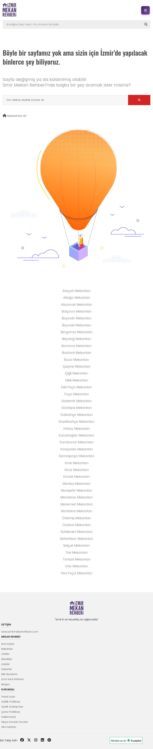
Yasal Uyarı (8, 696)
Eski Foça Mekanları (76, 387)
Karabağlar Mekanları (76, 435)
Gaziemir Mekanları (76, 401)
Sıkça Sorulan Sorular (14, 722)
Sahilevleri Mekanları (77, 531)
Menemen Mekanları (76, 504)
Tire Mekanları (77, 552)
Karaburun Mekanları (77, 442)
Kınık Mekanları (76, 463)
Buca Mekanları (76, 359)
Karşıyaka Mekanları (76, 449)
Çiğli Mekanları (76, 373)
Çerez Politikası (10, 712)
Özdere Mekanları (77, 525)
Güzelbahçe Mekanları (76, 421)
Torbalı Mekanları (76, 559)
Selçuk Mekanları (76, 545)
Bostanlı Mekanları (76, 352)
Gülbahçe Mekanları (76, 414)
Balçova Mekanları (76, 311)
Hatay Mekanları (76, 428)
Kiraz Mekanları (76, 470)
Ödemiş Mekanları (76, 518)
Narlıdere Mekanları (76, 511)
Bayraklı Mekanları (76, 325)
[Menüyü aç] (145, 10)
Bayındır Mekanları (76, 318)
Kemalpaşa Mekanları (76, 456)
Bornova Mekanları (76, 346)
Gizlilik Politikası (10, 701)
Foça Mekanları (76, 394)
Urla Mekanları (76, 566)
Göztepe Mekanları (76, 407)
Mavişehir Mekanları (76, 490)
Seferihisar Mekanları (76, 538)
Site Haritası (8, 727)
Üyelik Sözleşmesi (12, 706)
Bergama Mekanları (76, 332)
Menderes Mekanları (76, 497)
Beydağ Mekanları (76, 339)
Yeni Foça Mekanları (76, 573)
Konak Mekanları (76, 476)
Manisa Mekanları (76, 483)
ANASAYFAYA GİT (15, 116)
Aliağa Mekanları (76, 297)
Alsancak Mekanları (76, 304)
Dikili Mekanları (76, 380)
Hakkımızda (8, 717)
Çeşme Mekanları (76, 366)
